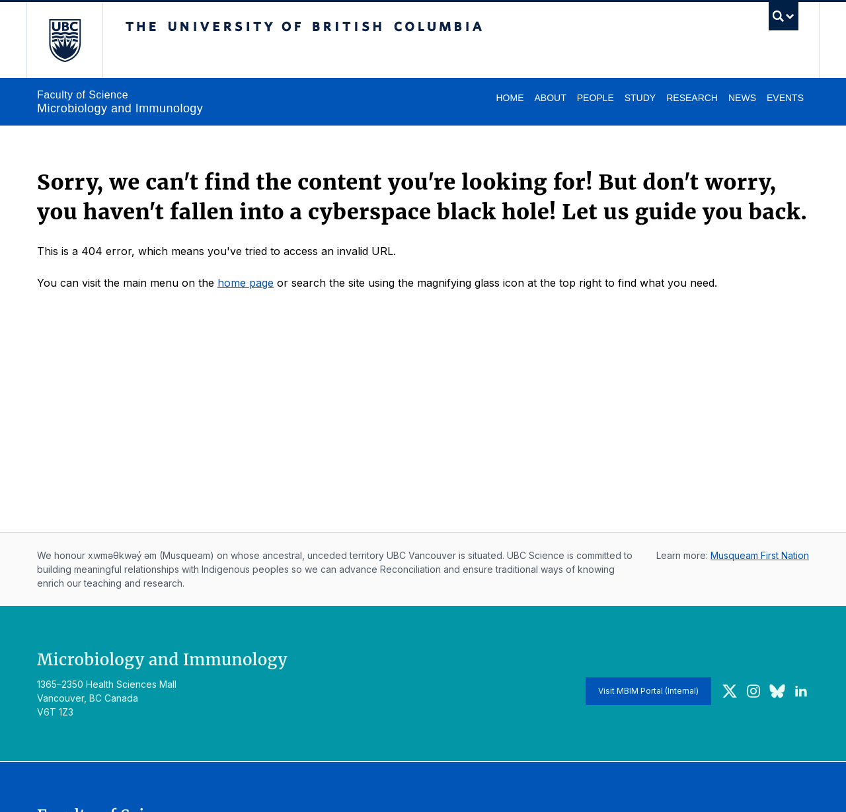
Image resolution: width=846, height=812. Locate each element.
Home (509, 97)
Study (640, 97)
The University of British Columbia (64, 40)
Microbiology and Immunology (120, 108)
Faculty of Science (82, 94)
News (742, 97)
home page (245, 282)
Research (692, 97)
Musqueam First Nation (760, 555)
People (595, 97)
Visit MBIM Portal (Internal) (648, 691)
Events (785, 97)
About (550, 97)
